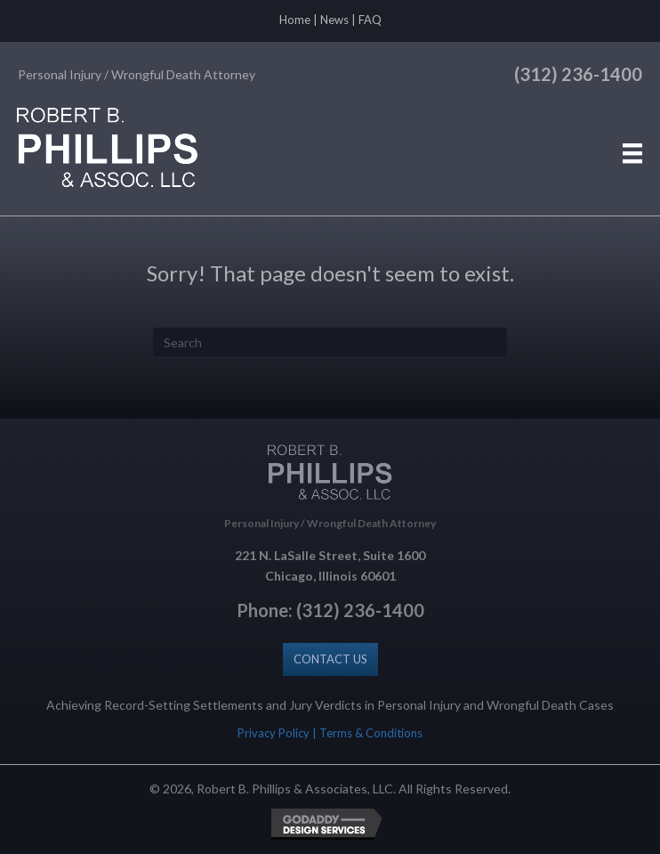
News (334, 19)
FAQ (370, 19)
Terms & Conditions (371, 733)
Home (294, 19)
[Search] (330, 342)
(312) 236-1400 (578, 74)
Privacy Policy (273, 733)
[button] (330, 659)
